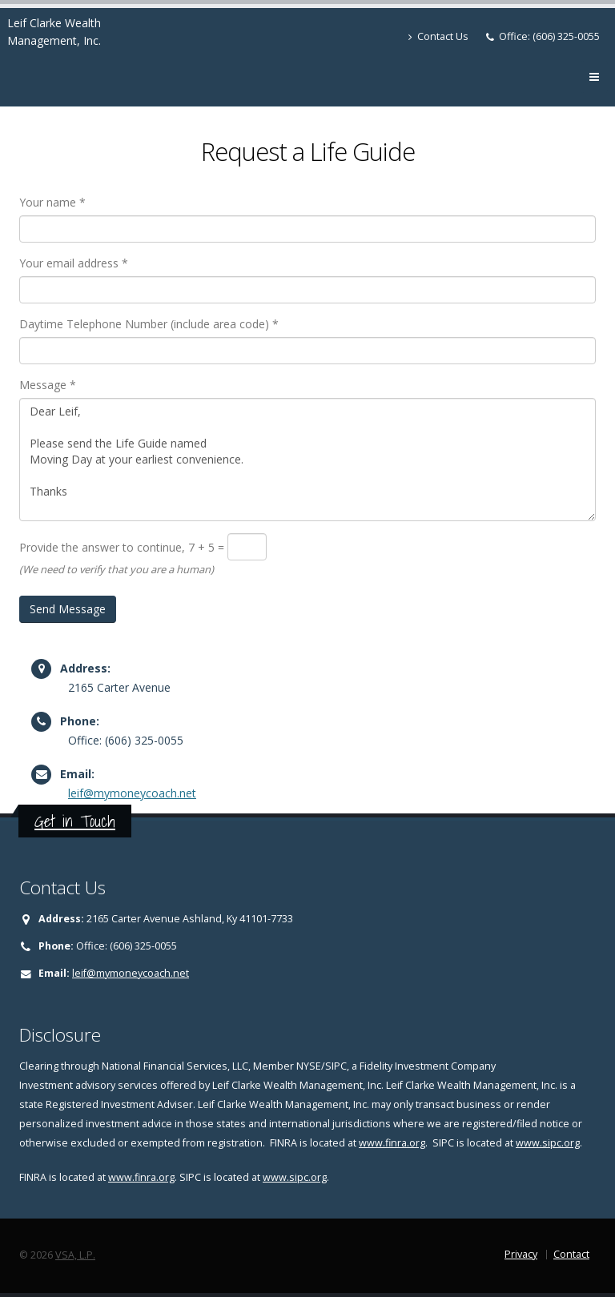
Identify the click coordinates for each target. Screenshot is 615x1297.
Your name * (52, 202)
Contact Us (438, 36)
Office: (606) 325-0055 (549, 36)
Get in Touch (74, 821)
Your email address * (73, 263)
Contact (571, 1254)
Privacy (520, 1254)
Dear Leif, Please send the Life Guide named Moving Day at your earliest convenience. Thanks (307, 459)
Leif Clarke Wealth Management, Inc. (54, 31)
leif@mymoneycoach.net (132, 793)
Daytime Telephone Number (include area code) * (149, 323)
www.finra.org (392, 1143)
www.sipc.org (548, 1143)
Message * (47, 384)
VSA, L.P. (75, 1255)
